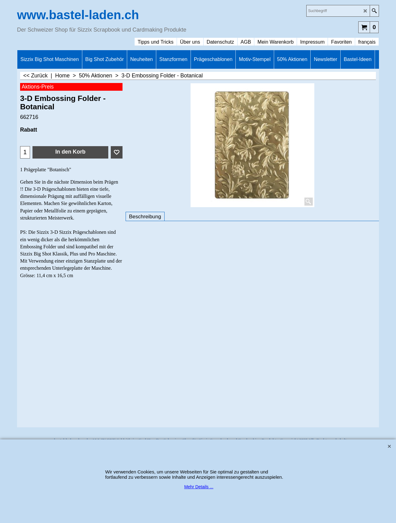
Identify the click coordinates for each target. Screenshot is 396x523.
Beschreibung (145, 217)
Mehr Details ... (198, 486)
